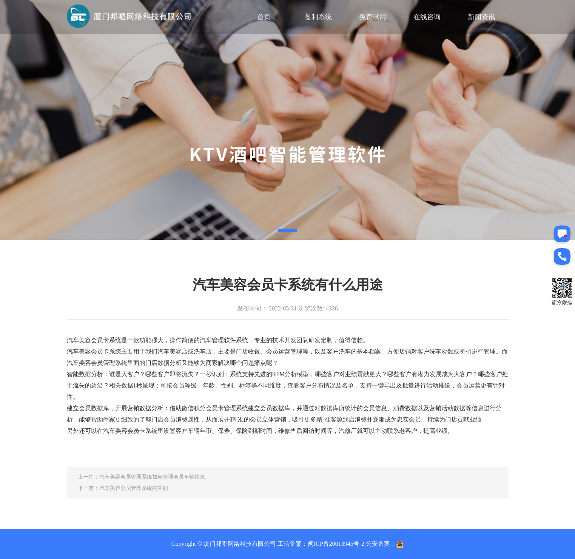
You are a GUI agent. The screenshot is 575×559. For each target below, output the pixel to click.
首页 (264, 16)
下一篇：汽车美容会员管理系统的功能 (123, 488)
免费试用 (372, 16)
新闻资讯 (481, 16)
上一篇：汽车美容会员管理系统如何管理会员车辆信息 (141, 477)
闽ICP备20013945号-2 (336, 543)
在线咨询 (427, 16)
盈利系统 (318, 16)
